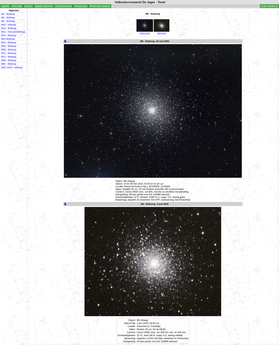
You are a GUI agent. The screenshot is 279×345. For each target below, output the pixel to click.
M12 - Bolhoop (8, 28)
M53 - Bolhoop (8, 46)
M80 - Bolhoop (8, 60)
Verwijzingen (80, 6)
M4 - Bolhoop (8, 17)
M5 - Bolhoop (8, 21)
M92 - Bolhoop (8, 64)
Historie (28, 6)
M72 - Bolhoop (8, 56)
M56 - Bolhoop (8, 49)
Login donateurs (269, 6)
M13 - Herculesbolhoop (13, 31)
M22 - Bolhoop (8, 42)
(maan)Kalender (63, 6)
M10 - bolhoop (8, 24)
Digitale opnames (44, 6)
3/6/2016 (161, 32)
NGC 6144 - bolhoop (11, 67)
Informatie (17, 6)
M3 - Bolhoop (8, 14)
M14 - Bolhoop (8, 35)
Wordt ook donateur (100, 6)
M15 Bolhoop (8, 39)
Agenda (5, 6)
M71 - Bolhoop (8, 53)
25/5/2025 (144, 32)
